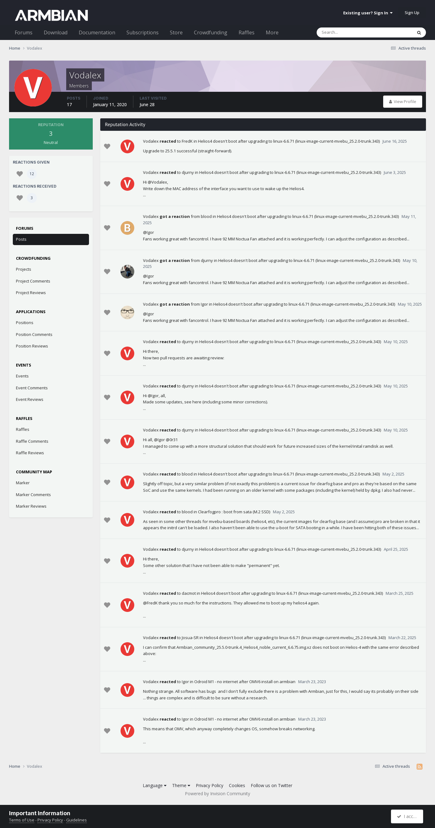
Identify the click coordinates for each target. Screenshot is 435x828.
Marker (23, 482)
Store (176, 32)
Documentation (97, 32)
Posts (21, 239)
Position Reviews (32, 346)
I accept (408, 816)
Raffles (247, 32)
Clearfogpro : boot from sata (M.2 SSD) (234, 512)
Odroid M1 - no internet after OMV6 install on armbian (244, 681)
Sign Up (412, 12)
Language (154, 785)
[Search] (348, 32)
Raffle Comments (32, 441)
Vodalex (151, 141)
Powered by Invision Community (217, 793)
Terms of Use (21, 820)
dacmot (189, 593)
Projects (23, 269)
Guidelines (76, 820)
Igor (204, 304)
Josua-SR (190, 637)
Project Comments (33, 281)
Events (22, 376)
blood (206, 216)
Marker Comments (33, 494)
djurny (188, 172)
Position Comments (34, 334)
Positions (24, 322)
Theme (181, 785)
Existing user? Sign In (368, 13)
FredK (187, 141)
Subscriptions (142, 32)
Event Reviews (29, 399)
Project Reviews (31, 292)
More (272, 32)
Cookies (237, 785)
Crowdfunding (210, 32)
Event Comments (32, 388)
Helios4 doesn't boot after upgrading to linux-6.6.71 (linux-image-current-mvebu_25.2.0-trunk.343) (289, 141)
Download (55, 32)
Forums (23, 32)
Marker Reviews (31, 506)
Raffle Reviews (30, 453)
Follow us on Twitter (271, 785)
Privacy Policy (209, 785)
